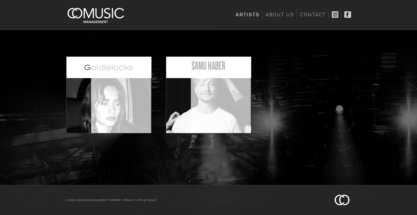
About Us (280, 15)
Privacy (129, 200)
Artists (248, 15)
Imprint (115, 200)
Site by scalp (146, 200)
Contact (313, 15)
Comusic (96, 15)
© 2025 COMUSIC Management (87, 200)
